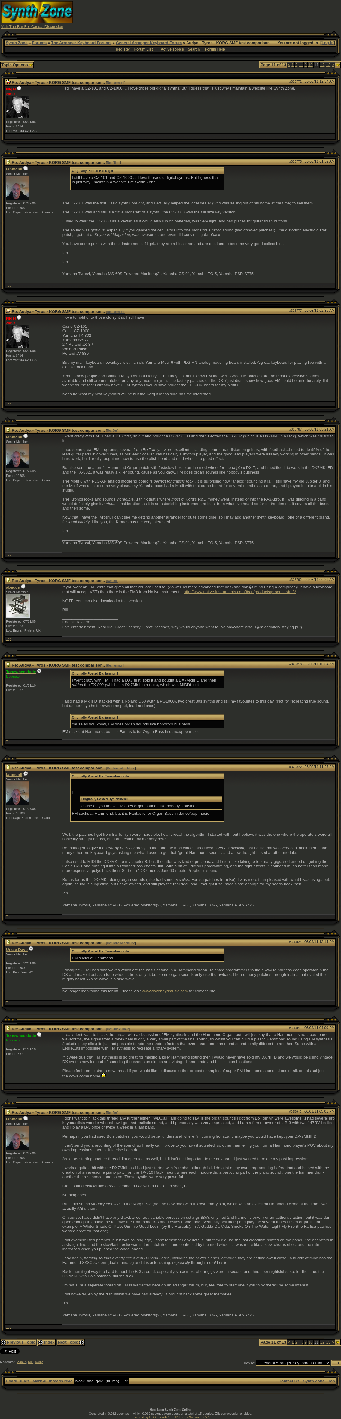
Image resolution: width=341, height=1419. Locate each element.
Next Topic (71, 1342)
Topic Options (17, 65)
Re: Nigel (113, 162)
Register (123, 49)
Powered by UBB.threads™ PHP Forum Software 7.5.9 (170, 1417)
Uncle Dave (17, 949)
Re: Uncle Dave (118, 1029)
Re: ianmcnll (116, 82)
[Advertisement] (230, 14)
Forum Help (215, 49)
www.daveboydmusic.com (165, 991)
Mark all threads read (53, 1381)
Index (46, 1342)
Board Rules (17, 1381)
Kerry (39, 1362)
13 (328, 65)
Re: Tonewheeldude (121, 768)
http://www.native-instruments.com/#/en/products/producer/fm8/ (240, 592)
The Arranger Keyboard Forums (81, 43)
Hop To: (249, 1363)
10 (310, 65)
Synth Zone (17, 43)
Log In (328, 43)
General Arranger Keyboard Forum (149, 43)
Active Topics (172, 49)
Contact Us (288, 1381)
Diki (30, 1362)
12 (322, 65)
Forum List (143, 49)
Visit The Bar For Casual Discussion (32, 26)
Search (194, 49)
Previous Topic (18, 1342)
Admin (21, 1362)
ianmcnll (14, 169)
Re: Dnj (112, 430)
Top (8, 136)
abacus (13, 587)
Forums (39, 43)
